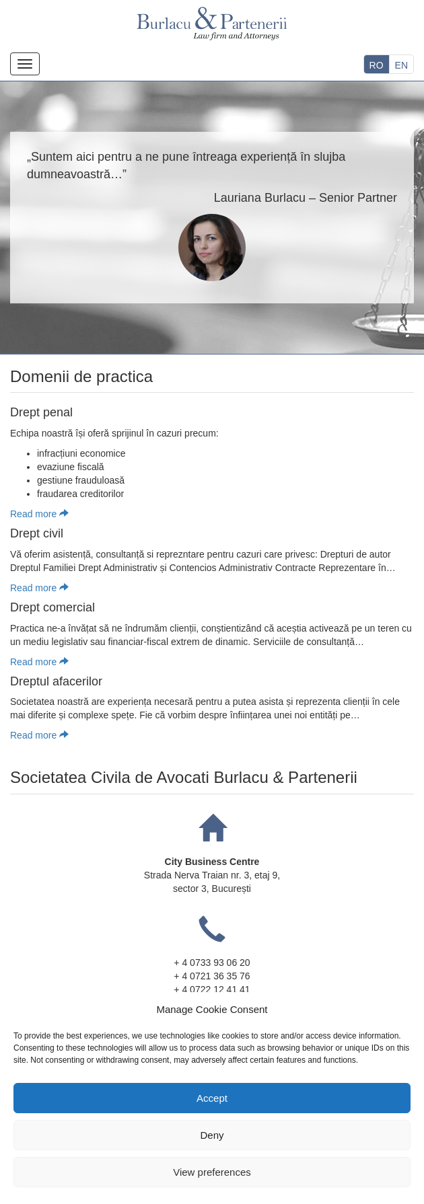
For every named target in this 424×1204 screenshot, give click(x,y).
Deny (211, 1135)
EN (401, 65)
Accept (212, 1098)
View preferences (212, 1172)
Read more (39, 514)
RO (376, 65)
